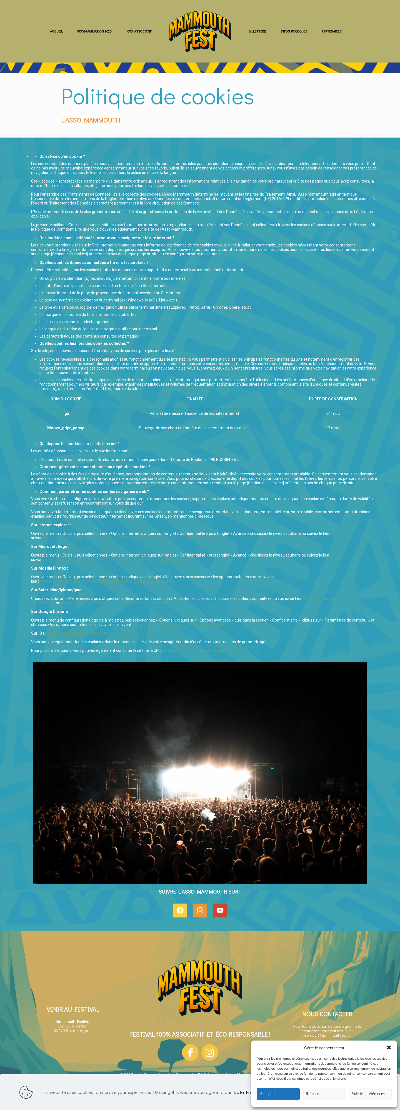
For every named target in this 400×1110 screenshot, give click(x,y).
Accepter (267, 1093)
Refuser (312, 1093)
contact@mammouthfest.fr (327, 1035)
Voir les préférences (368, 1093)
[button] (389, 1047)
